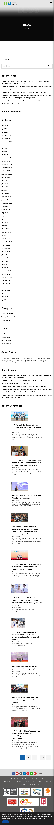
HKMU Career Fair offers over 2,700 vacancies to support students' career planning (26, 700)
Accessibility (14, 778)
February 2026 (6, 135)
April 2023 (4, 226)
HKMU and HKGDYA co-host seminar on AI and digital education (23, 92)
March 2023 (5, 229)
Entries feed (5, 337)
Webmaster (47, 781)
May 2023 (4, 222)
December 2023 (6, 203)
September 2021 (6, 287)
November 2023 (6, 206)
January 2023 (5, 235)
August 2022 (5, 251)
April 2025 (4, 151)
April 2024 (4, 190)
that (22, 362)
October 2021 (6, 284)
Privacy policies (24, 778)
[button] (51, 3)
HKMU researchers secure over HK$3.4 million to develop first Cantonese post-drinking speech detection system (26, 88)
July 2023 (4, 216)
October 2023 (6, 209)
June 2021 (4, 293)
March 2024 (5, 193)
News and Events (7, 314)
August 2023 (5, 213)
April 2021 (4, 300)
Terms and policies (36, 781)
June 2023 (4, 219)
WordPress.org (6, 344)
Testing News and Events (9, 317)
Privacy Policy (42, 818)
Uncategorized (6, 320)
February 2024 (6, 196)
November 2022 (6, 242)
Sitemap (39, 784)
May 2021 (4, 297)
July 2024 (4, 180)
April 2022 (4, 264)
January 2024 (5, 200)
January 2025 (5, 161)
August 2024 (5, 177)
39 (43, 757)
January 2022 (5, 274)
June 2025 (4, 145)
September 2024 (6, 174)
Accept (5, 822)
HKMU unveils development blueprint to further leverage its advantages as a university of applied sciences (26, 82)
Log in (3, 334)
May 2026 (4, 126)
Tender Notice (22, 784)
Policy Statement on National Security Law (16, 781)
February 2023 (6, 232)
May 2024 (4, 187)
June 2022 (4, 258)
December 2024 (6, 164)
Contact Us (32, 784)
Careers (14, 784)
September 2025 (6, 142)
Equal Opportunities (37, 778)
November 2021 (6, 280)
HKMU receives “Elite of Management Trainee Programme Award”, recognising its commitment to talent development (26, 734)
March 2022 (5, 267)
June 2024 (4, 184)
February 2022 (6, 271)
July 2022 (4, 255)
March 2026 (5, 132)
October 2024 (6, 171)
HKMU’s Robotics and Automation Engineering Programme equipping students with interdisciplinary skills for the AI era (27, 601)
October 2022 (6, 245)
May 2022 (4, 261)
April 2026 (4, 129)
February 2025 (6, 158)
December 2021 (6, 277)
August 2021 (5, 290)
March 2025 (5, 155)
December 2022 (6, 238)
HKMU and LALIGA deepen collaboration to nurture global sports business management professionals (26, 102)
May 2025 (4, 148)
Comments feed (6, 340)
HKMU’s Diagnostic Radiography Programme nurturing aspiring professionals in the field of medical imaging (25, 636)
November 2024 (6, 167)
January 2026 (5, 138)
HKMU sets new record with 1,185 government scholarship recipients (25, 667)
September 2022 (6, 248)
